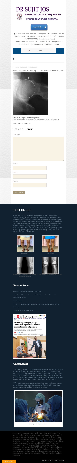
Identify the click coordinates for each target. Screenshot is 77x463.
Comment (16, 134)
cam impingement (33, 118)
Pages (35, 51)
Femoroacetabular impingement (25, 67)
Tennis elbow (17, 301)
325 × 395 (55, 70)
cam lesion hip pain (19, 118)
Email (15, 172)
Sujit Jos (18, 70)
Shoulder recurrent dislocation (23, 310)
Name (15, 163)
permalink (26, 123)
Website (15, 181)
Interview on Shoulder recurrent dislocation (27, 291)
